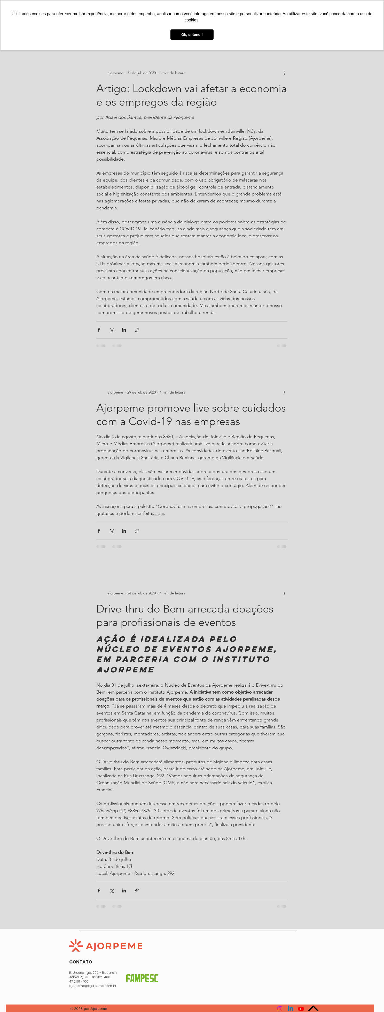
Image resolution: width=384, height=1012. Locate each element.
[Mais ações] (284, 73)
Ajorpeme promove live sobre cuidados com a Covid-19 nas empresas (191, 414)
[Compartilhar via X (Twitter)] (111, 329)
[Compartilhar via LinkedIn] (124, 329)
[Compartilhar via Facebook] (98, 329)
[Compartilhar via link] (136, 329)
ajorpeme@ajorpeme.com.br (92, 986)
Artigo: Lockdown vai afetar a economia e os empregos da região (191, 95)
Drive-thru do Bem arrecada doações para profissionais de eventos (184, 615)
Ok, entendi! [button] (192, 35)
